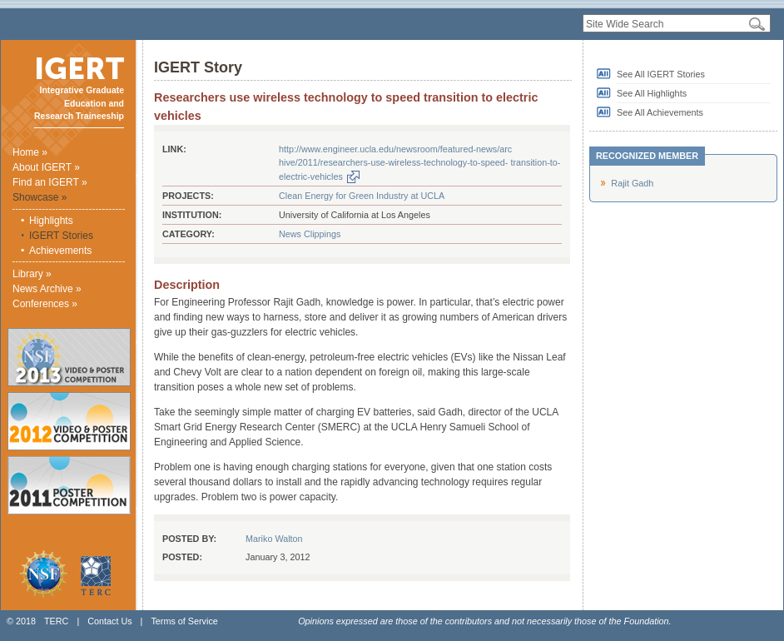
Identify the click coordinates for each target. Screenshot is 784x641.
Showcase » (39, 197)
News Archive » (47, 289)
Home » (29, 152)
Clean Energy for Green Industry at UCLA (361, 196)
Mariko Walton (274, 539)
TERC (56, 621)
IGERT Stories (61, 235)
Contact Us (109, 621)
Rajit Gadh (632, 183)
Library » (32, 274)
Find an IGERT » (49, 182)
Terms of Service (184, 621)
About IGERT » (46, 167)
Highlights (51, 220)
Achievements (60, 250)
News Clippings (309, 234)
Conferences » (44, 304)
